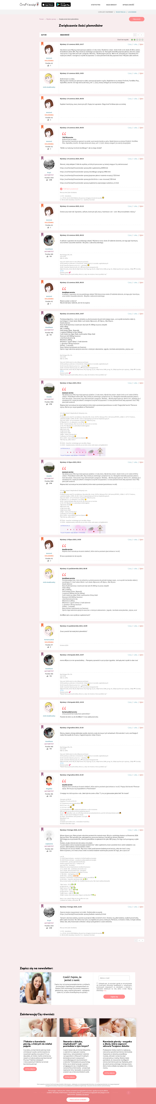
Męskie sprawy (51, 19)
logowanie (132, 12)
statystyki (95, 5)
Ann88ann (49, 249)
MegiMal (49, 789)
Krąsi (49, 172)
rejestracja (120, 12)
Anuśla (49, 397)
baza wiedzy (111, 5)
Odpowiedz (137, 19)
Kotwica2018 (49, 639)
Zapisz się (114, 997)
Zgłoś (141, 44)
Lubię (135, 44)
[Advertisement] (28, 46)
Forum (41, 19)
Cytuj (129, 44)
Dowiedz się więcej (82, 1094)
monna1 (49, 58)
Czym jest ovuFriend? (105, 12)
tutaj (104, 990)
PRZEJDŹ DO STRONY (78, 1100)
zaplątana (49, 844)
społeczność (128, 5)
